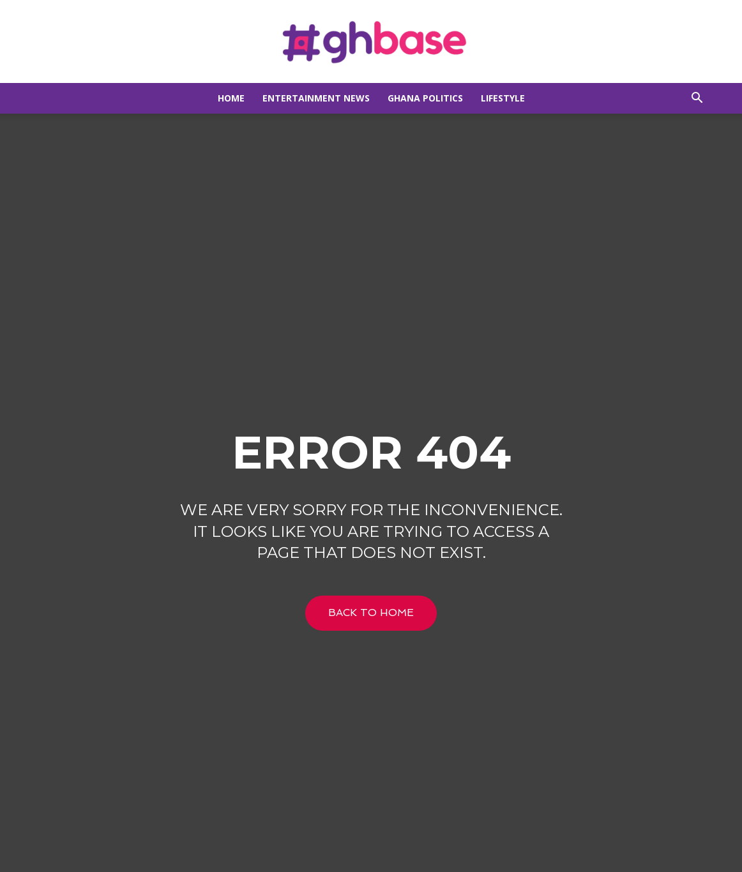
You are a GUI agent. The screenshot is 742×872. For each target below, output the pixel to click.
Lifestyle (503, 98)
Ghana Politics (425, 98)
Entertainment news (316, 98)
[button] (696, 99)
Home (231, 98)
